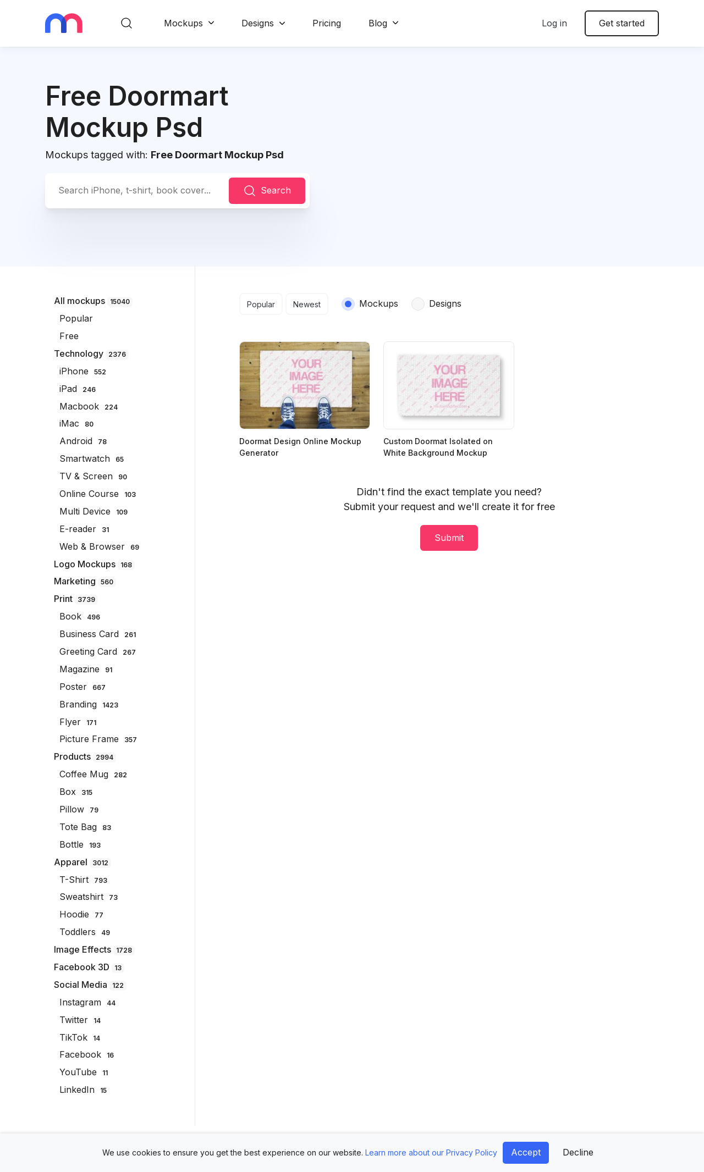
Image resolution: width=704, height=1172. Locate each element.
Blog (378, 23)
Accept (526, 1152)
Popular (261, 304)
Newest (307, 304)
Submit (449, 537)
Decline (578, 1152)
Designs (257, 23)
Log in (554, 23)
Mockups (183, 23)
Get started (622, 23)
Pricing (326, 23)
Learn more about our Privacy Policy (431, 1152)
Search (267, 190)
